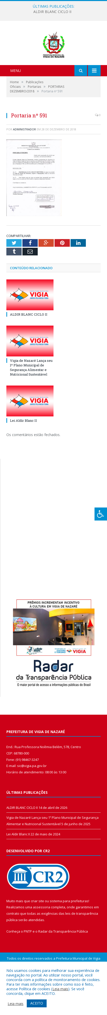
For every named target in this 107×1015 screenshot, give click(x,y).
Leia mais (60, 988)
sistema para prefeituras (69, 927)
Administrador (24, 156)
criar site (37, 927)
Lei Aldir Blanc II (23, 447)
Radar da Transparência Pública (63, 958)
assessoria (41, 934)
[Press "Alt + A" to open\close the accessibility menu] (101, 514)
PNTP (28, 958)
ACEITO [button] (36, 1003)
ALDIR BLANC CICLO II (52, 11)
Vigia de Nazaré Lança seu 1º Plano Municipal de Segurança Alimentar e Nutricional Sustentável (31, 394)
